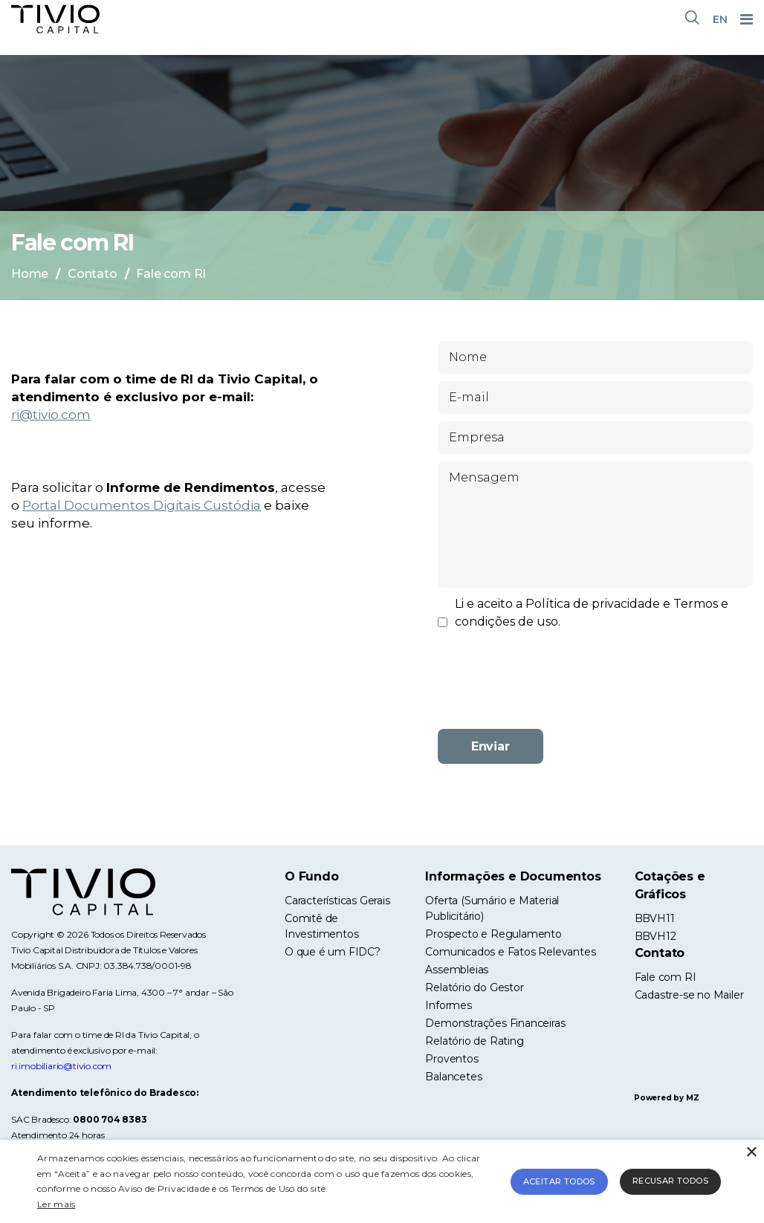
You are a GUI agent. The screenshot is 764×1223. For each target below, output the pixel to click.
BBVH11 (655, 918)
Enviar (490, 746)
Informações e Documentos (512, 876)
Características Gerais (337, 900)
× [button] (751, 1152)
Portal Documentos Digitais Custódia (141, 505)
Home (29, 274)
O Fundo (312, 876)
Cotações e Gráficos (670, 885)
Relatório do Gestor (474, 987)
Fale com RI (665, 977)
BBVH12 (655, 936)
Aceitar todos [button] (559, 1181)
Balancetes (453, 1076)
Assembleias (456, 969)
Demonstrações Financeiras (495, 1023)
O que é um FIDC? (333, 951)
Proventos (451, 1058)
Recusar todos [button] (670, 1180)
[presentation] (595, 689)
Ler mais (56, 1204)
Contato (92, 274)
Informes (448, 1005)
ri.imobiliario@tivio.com (61, 1065)
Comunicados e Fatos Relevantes (510, 951)
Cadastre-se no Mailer (689, 995)
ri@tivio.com (51, 414)
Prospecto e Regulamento (493, 934)
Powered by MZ (666, 1098)
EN (720, 19)
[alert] (382, 1181)
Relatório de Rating (474, 1041)
